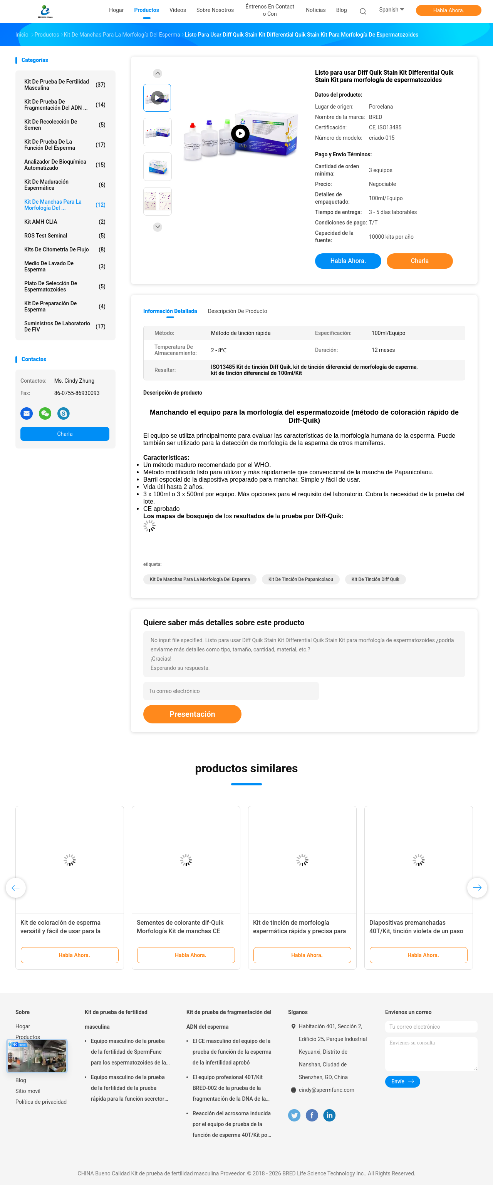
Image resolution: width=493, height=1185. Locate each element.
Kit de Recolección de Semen (65, 125)
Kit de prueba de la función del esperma (65, 145)
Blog (20, 1080)
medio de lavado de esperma (65, 266)
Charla (64, 434)
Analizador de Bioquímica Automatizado (65, 165)
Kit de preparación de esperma (65, 306)
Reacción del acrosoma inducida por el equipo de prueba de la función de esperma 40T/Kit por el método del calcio (232, 1125)
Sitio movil (27, 1091)
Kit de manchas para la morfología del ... (65, 205)
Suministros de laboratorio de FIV (65, 326)
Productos (27, 1037)
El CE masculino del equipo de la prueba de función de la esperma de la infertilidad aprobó (232, 1052)
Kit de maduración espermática (65, 185)
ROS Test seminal (65, 235)
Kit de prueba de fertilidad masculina (65, 85)
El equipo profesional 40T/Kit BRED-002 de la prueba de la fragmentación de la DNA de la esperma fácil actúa (229, 1089)
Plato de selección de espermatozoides (65, 286)
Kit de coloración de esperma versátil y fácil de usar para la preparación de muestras (60, 931)
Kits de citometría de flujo (65, 249)
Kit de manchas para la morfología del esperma (200, 579)
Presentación (192, 714)
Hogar (22, 1026)
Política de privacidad (41, 1102)
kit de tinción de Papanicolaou (300, 579)
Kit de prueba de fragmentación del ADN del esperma (228, 1019)
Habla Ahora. (448, 10)
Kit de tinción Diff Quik (375, 579)
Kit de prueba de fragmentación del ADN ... (65, 105)
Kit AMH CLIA (65, 222)
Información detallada (170, 311)
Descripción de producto (237, 311)
